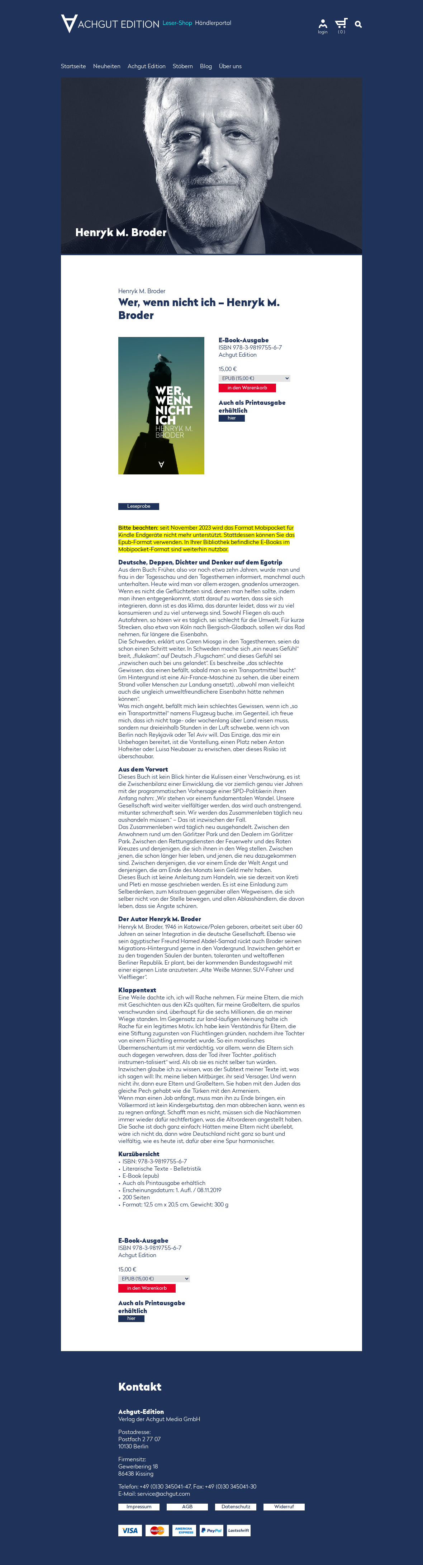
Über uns (230, 67)
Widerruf (284, 1506)
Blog (206, 67)
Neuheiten (106, 67)
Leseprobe (138, 506)
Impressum (139, 1506)
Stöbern (183, 67)
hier (232, 418)
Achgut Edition (147, 67)
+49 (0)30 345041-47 (165, 1487)
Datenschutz (236, 1506)
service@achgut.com (163, 1494)
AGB (187, 1506)
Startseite (73, 67)
